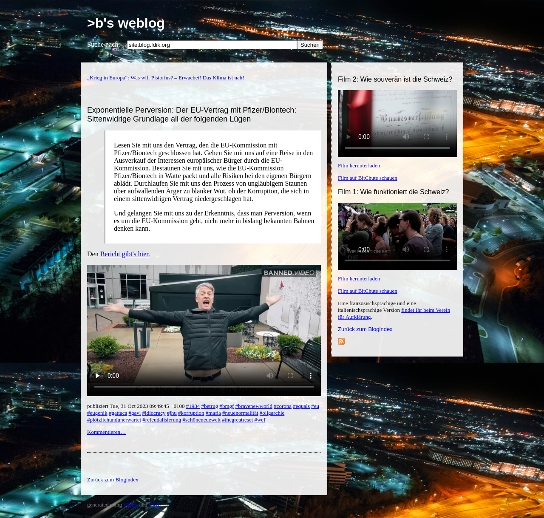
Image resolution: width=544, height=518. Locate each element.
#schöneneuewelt (202, 419)
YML (154, 504)
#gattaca (118, 413)
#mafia (213, 413)
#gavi (134, 413)
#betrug (209, 406)
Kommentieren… (106, 432)
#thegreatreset (237, 419)
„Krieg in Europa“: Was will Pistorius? (130, 77)
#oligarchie (272, 413)
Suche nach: (103, 44)
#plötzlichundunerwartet (114, 419)
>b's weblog (126, 23)
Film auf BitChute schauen (367, 178)
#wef (259, 419)
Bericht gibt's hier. (125, 254)
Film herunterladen (359, 165)
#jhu (172, 413)
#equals (301, 406)
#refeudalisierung (161, 419)
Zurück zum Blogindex (365, 329)
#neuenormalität (240, 413)
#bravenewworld (253, 406)
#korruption (191, 413)
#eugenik (97, 413)
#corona (283, 406)
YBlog (130, 504)
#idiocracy (154, 413)
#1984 (193, 406)
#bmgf (226, 406)
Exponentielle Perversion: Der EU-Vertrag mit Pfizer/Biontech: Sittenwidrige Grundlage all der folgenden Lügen (191, 114)
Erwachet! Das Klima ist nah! (211, 77)
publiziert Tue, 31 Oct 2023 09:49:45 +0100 (136, 406)
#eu (315, 406)
